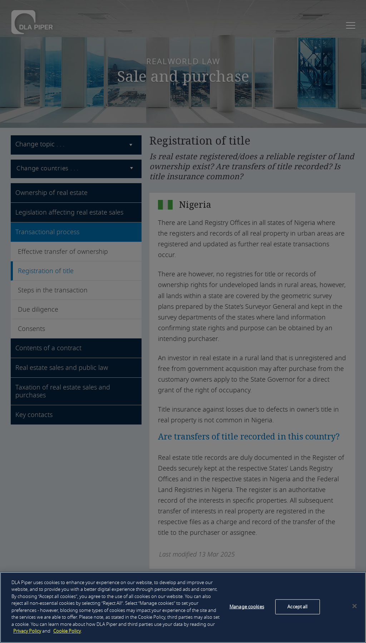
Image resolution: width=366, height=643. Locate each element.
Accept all (297, 606)
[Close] (354, 606)
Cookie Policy (67, 631)
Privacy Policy (27, 631)
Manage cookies (246, 606)
